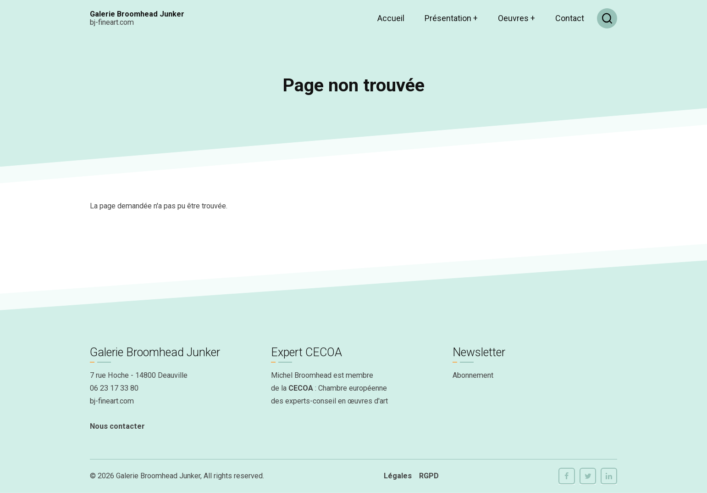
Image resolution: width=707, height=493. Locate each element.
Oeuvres (516, 18)
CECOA (300, 388)
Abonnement (473, 375)
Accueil (390, 18)
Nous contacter (117, 426)
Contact (569, 18)
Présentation (451, 18)
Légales (398, 475)
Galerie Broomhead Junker (137, 14)
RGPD (429, 475)
